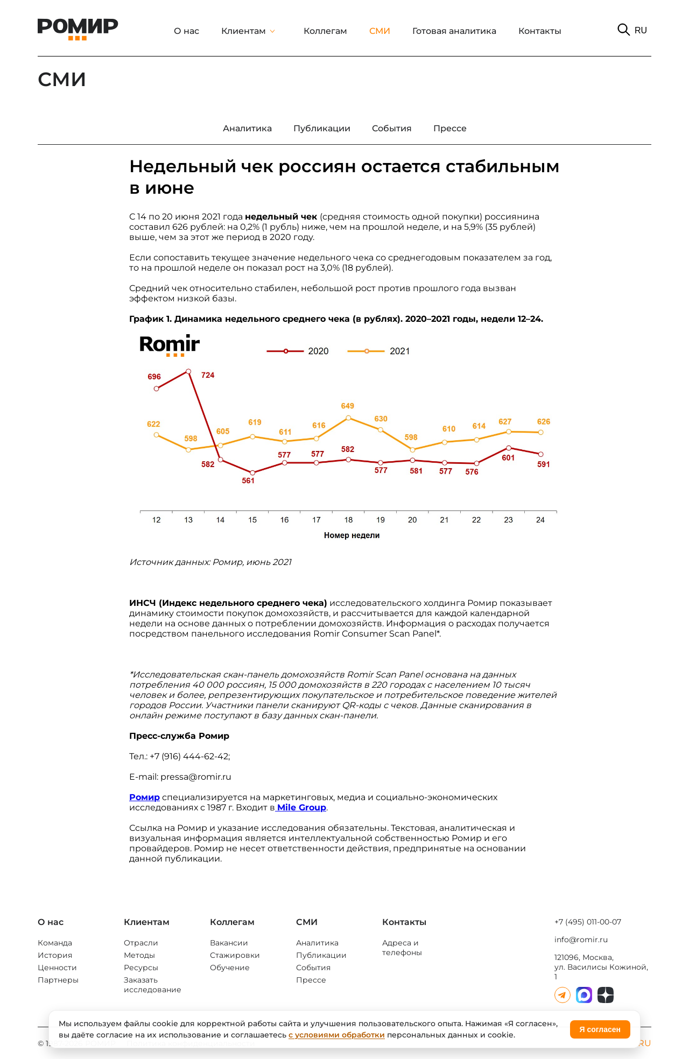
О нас (186, 31)
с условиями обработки (337, 1035)
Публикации (321, 955)
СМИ (379, 31)
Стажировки (235, 955)
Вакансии (229, 943)
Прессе (311, 980)
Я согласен (600, 1029)
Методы (139, 955)
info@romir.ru (581, 939)
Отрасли (141, 943)
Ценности (57, 967)
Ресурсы (141, 967)
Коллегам (325, 31)
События (313, 967)
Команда (55, 943)
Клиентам (243, 31)
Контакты (539, 31)
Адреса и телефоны (402, 947)
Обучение (230, 967)
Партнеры (58, 980)
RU (641, 30)
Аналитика (317, 943)
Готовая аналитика (454, 31)
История (55, 955)
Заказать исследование (152, 984)
